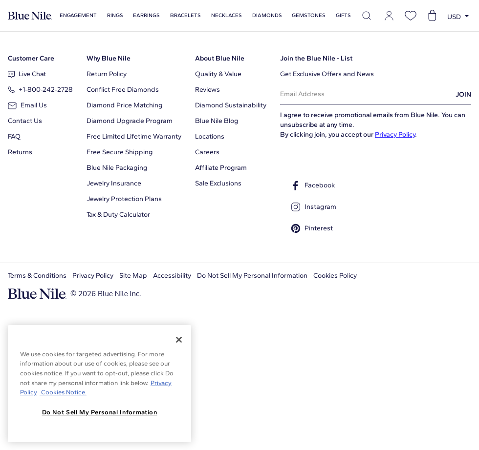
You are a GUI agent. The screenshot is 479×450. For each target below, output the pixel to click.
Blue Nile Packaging (117, 168)
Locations (209, 136)
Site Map (133, 275)
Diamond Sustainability (230, 105)
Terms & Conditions (37, 275)
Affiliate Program (221, 168)
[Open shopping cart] (432, 15)
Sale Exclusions (218, 183)
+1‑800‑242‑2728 (40, 89)
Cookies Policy (335, 275)
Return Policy (107, 74)
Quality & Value (218, 74)
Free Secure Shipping (120, 152)
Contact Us (25, 121)
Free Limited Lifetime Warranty (134, 136)
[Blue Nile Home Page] (30, 16)
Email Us (27, 105)
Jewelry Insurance (114, 183)
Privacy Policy (395, 134)
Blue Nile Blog (217, 121)
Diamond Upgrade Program (130, 121)
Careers (207, 152)
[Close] (179, 339)
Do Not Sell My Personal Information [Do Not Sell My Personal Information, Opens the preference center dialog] (99, 412)
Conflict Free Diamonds (123, 89)
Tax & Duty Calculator (118, 214)
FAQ (14, 136)
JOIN (463, 94)
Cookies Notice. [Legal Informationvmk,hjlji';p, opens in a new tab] (63, 392)
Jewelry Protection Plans (124, 199)
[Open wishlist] (410, 15)
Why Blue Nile (109, 58)
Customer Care (31, 58)
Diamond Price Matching (125, 105)
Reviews (207, 89)
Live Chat (27, 74)
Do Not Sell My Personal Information (252, 275)
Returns (20, 152)
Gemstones (309, 15)
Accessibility (172, 275)
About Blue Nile (219, 58)
